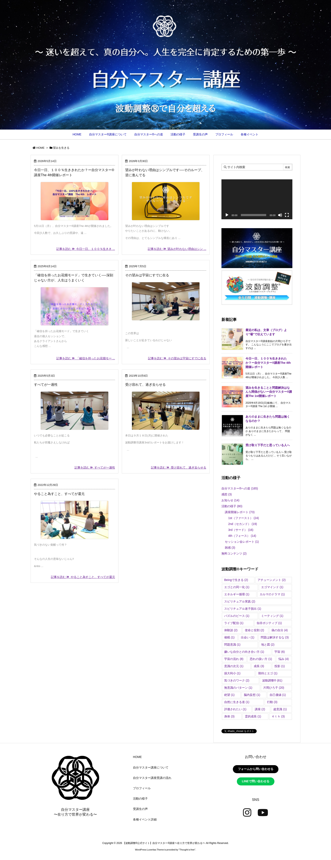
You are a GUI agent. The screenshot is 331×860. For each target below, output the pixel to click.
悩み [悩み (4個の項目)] (283, 659)
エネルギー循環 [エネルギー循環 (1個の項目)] (236, 594)
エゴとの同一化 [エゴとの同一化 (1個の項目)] (236, 587)
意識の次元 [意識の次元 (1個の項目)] (233, 666)
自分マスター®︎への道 (239, 488)
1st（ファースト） (243, 518)
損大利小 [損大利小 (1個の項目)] (232, 673)
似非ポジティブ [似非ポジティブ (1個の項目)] (269, 623)
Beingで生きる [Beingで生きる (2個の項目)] (236, 580)
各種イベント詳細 (145, 819)
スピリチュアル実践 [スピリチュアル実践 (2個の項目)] (239, 601)
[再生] (227, 215)
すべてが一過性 (46, 384)
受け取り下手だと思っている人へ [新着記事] (268, 445)
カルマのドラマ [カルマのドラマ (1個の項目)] (272, 594)
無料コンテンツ (234, 553)
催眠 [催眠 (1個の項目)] (229, 637)
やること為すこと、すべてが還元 (59, 494)
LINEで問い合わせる (255, 781)
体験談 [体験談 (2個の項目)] (230, 630)
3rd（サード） (240, 530)
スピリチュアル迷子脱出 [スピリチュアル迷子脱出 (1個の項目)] (242, 608)
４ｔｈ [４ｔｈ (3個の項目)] (278, 716)
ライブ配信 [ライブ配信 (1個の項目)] (233, 623)
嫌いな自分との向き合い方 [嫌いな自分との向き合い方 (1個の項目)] (244, 651)
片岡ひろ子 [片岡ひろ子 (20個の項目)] (273, 687)
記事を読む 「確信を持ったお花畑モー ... (85, 358)
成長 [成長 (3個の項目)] (259, 666)
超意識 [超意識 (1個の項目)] (280, 709)
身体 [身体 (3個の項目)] (229, 716)
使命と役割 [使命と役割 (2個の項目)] (254, 630)
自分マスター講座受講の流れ (152, 778)
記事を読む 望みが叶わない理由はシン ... (177, 249)
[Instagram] (247, 812)
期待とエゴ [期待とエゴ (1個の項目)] (267, 673)
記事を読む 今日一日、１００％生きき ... (85, 249)
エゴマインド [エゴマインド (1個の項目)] (272, 587)
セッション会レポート (242, 541)
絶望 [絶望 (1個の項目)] (229, 694)
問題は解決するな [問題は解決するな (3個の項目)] (275, 637)
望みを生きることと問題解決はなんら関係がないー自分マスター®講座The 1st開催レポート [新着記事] (269, 392)
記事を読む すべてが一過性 (95, 467)
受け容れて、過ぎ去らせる (145, 384)
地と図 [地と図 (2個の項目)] (267, 644)
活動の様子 (231, 506)
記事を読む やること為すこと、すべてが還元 (83, 577)
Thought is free (186, 849)
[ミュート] (280, 215)
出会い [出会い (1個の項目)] (247, 637)
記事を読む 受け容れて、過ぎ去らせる (178, 467)
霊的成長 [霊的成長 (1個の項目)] (253, 716)
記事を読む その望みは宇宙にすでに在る (177, 358)
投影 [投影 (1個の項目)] (279, 666)
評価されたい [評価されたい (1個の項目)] (235, 709)
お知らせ (230, 500)
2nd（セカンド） (242, 524)
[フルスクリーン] (287, 215)
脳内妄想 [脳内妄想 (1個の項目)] (252, 694)
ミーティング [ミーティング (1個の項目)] (272, 615)
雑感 (230, 547)
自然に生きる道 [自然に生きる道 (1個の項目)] (236, 702)
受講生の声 (140, 809)
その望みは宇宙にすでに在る (147, 275)
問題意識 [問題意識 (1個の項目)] (232, 644)
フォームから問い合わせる (255, 769)
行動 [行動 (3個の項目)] (272, 702)
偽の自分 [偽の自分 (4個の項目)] (279, 630)
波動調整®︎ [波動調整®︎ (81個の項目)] (272, 680)
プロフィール (142, 788)
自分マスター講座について (150, 767)
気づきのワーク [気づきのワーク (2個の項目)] (236, 680)
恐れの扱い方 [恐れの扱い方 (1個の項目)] (261, 659)
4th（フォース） (242, 535)
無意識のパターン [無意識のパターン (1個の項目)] (238, 687)
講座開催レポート (240, 512)
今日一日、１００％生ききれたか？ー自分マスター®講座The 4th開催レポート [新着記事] (268, 362)
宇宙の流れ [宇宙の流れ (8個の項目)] (233, 659)
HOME (40, 147)
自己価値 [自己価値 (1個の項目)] (278, 694)
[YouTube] (263, 812)
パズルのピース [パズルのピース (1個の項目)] (236, 615)
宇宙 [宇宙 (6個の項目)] (279, 651)
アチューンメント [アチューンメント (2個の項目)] (272, 580)
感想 (226, 494)
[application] (256, 199)
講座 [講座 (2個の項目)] (260, 709)
